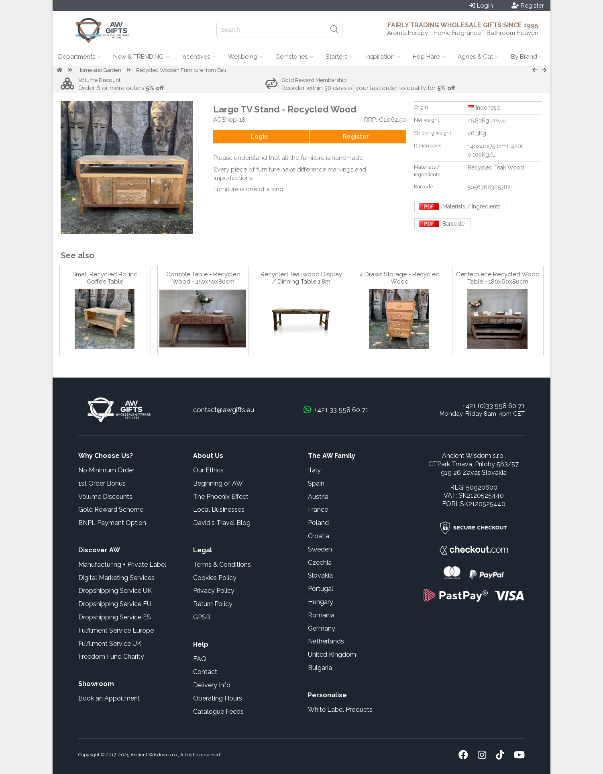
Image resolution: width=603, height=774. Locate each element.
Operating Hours (217, 698)
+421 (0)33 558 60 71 (493, 406)
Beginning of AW (218, 483)
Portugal (320, 588)
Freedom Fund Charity (111, 656)
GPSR (201, 617)
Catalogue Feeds (218, 711)
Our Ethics (208, 470)
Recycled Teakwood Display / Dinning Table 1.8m (301, 278)
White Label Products (340, 709)
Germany (321, 628)
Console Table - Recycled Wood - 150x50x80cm (203, 278)
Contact (205, 672)
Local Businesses (218, 509)
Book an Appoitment (109, 698)
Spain (316, 483)
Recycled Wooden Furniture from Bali (181, 70)
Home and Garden (99, 70)
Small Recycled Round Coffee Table (105, 278)
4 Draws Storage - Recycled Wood (399, 278)
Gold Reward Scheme (110, 509)
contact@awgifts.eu (223, 410)
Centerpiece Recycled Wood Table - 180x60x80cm (498, 278)
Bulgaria (320, 668)
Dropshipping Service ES (114, 617)
